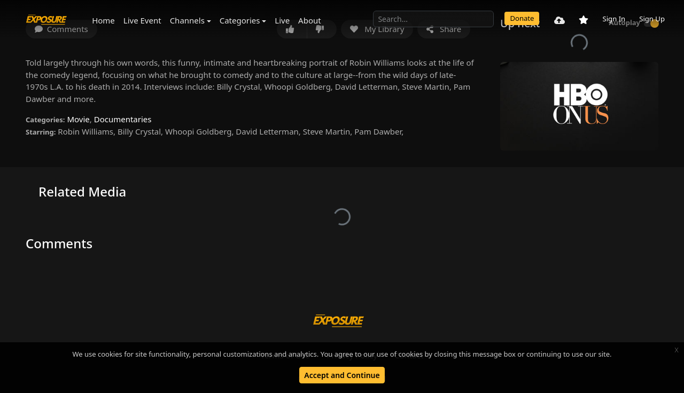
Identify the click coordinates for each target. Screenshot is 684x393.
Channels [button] (187, 20)
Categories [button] (240, 20)
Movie (78, 119)
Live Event (142, 20)
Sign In (613, 18)
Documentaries (123, 119)
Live (282, 20)
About (309, 20)
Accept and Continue (341, 375)
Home (103, 20)
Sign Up (652, 18)
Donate (522, 18)
